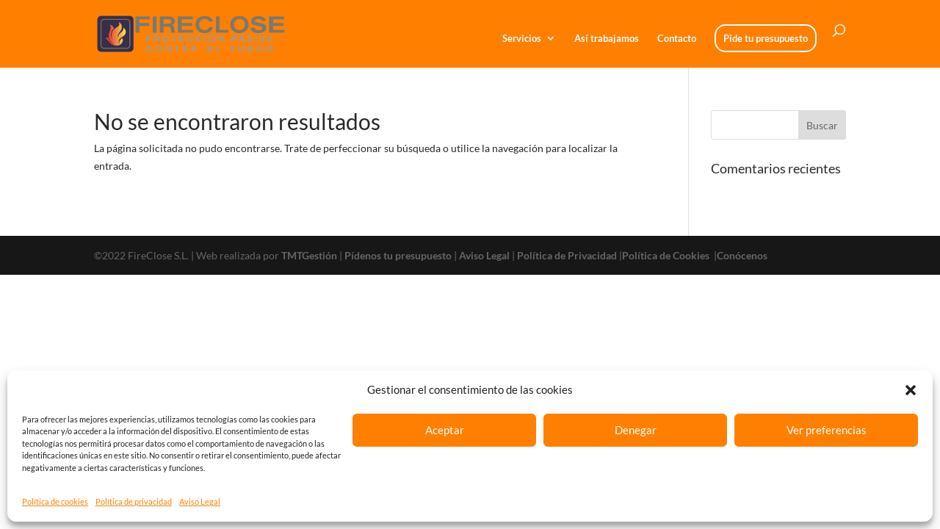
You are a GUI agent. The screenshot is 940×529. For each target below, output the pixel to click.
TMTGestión (309, 255)
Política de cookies (55, 501)
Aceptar (444, 429)
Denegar (636, 429)
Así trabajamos (606, 38)
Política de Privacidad (567, 255)
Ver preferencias (827, 429)
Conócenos (742, 255)
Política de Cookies (667, 255)
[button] (910, 390)
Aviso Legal (199, 501)
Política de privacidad (133, 501)
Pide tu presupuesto (765, 38)
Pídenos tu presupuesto (398, 255)
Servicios (521, 38)
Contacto (676, 38)
